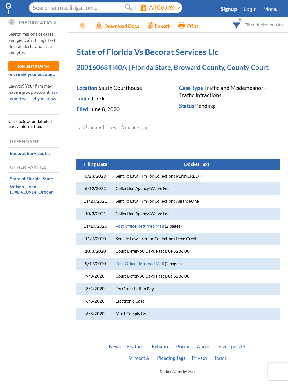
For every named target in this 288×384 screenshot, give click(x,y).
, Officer (31, 189)
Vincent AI (140, 358)
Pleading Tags (171, 358)
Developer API (231, 346)
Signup (229, 9)
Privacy (200, 358)
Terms (220, 358)
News (115, 346)
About (203, 346)
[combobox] (236, 24)
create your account (34, 74)
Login (250, 9)
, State (31, 178)
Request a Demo (34, 66)
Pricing (183, 346)
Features (136, 346)
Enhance (161, 346)
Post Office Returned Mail (140, 226)
